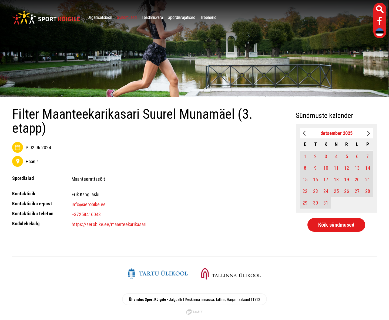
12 (346, 168)
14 (367, 168)
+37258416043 (86, 214)
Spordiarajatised (181, 17)
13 (357, 168)
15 (305, 179)
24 (325, 191)
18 (336, 179)
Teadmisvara (152, 17)
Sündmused (127, 17)
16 (315, 179)
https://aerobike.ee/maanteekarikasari (109, 224)
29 (305, 203)
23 (315, 191)
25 (336, 191)
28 (367, 191)
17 (325, 179)
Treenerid (208, 17)
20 (357, 179)
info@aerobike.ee (89, 204)
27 (357, 191)
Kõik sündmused (336, 225)
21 (367, 179)
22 (305, 191)
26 (346, 191)
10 (325, 168)
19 (346, 179)
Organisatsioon (100, 17)
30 (315, 203)
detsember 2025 (336, 133)
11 (336, 168)
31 (325, 203)
